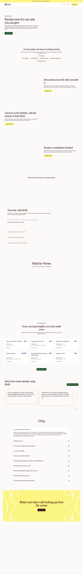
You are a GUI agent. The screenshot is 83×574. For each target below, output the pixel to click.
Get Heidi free (74, 4)
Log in (68, 4)
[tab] (22, 223)
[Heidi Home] (8, 4)
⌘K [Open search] (64, 4)
